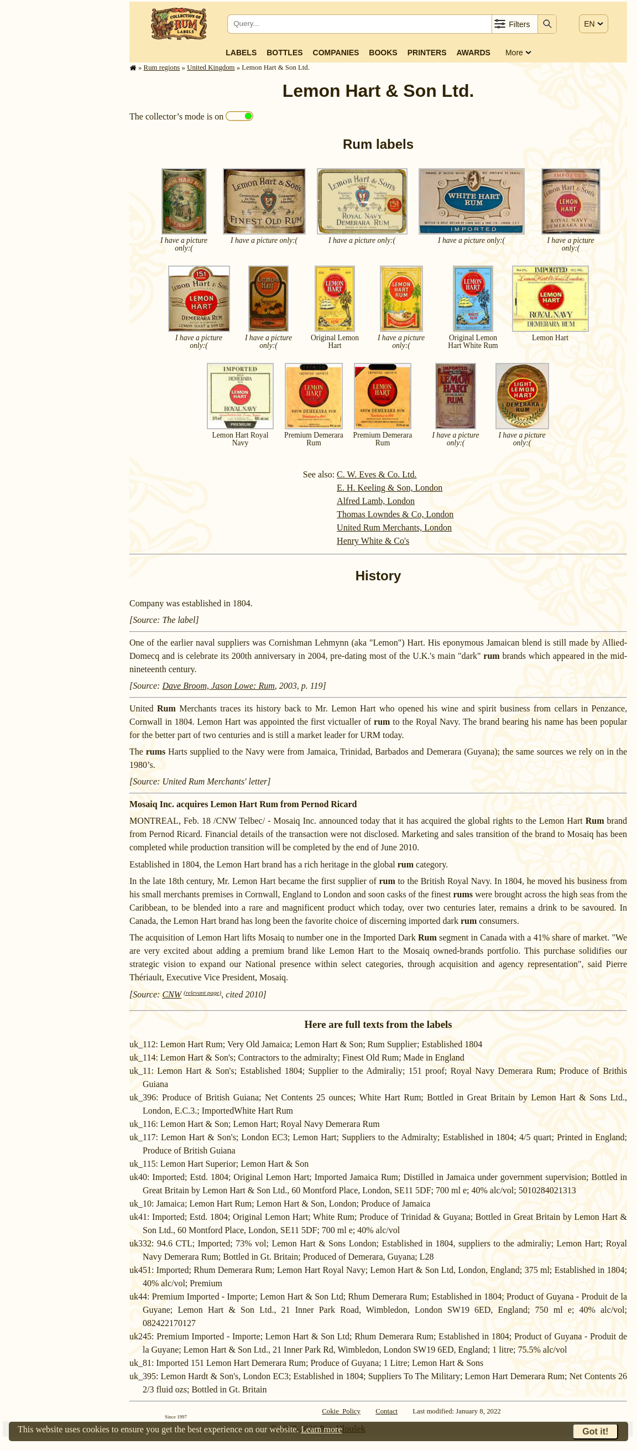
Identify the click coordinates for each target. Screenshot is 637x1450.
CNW (171, 994)
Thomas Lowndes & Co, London (395, 514)
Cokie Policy (341, 1411)
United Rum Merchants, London (394, 527)
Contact (386, 1411)
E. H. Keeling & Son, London (389, 487)
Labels (241, 52)
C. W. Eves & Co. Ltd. (376, 474)
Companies (336, 52)
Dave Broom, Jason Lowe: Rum (218, 685)
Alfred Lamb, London (376, 501)
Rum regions (162, 67)
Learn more (321, 1429)
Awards (473, 52)
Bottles (284, 52)
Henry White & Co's (373, 540)
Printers (427, 52)
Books (383, 52)
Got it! (595, 1431)
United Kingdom (210, 67)
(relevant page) (202, 992)
